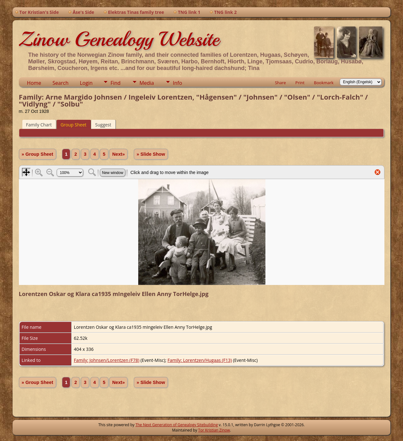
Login (86, 82)
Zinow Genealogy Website (119, 39)
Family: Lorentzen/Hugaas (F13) (199, 360)
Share (280, 82)
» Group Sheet (37, 154)
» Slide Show (151, 154)
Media (146, 82)
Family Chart (39, 125)
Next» (118, 154)
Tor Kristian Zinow (214, 430)
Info (177, 82)
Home (34, 82)
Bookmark (323, 82)
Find (116, 82)
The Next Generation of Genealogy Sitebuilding (176, 424)
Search (61, 82)
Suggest (103, 125)
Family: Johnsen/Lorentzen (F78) (106, 360)
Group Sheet (73, 125)
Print (299, 82)
